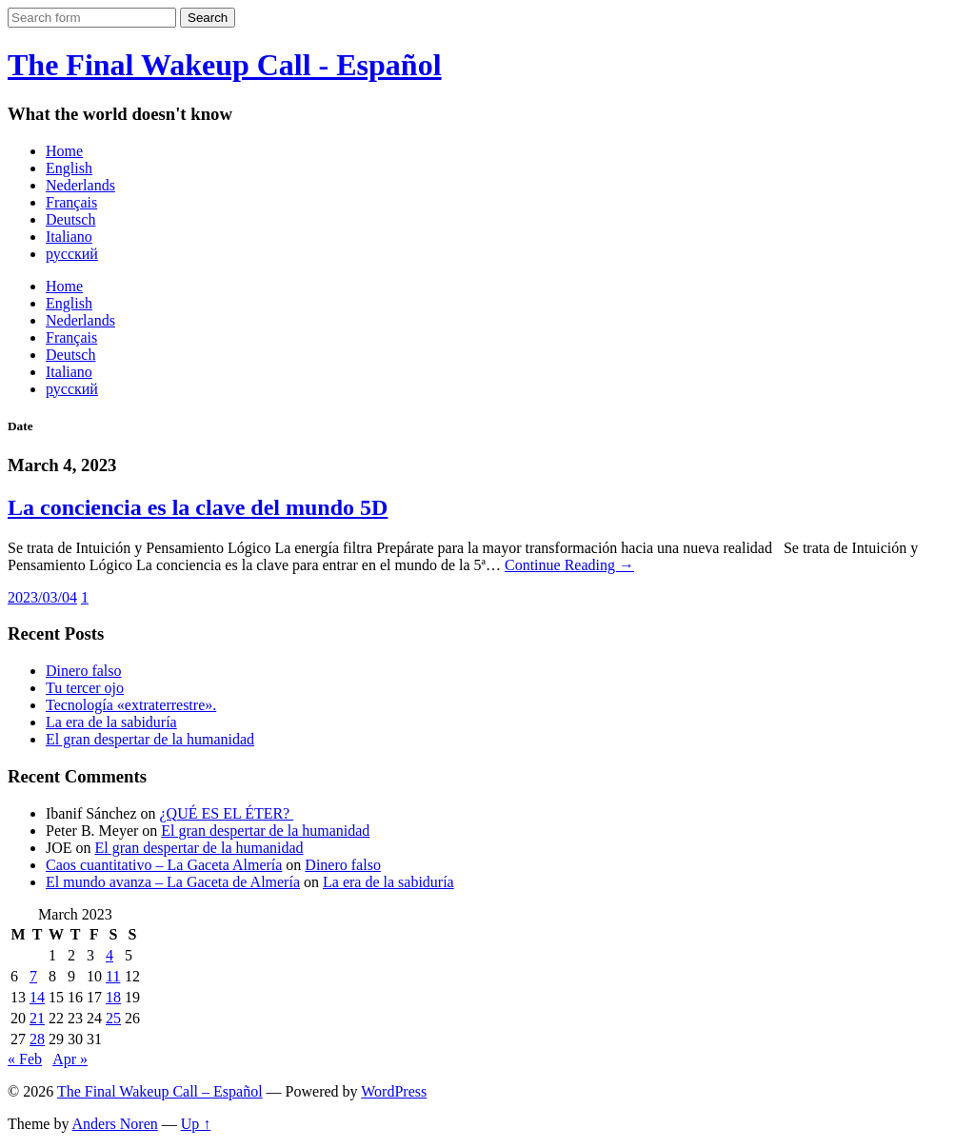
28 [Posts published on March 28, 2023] (37, 1039)
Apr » (70, 1059)
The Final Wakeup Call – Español (160, 1091)
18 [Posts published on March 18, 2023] (113, 997)
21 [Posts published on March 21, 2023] (37, 1018)
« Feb (25, 1059)
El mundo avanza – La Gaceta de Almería (173, 882)
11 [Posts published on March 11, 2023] (113, 976)
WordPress (394, 1091)
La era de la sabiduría (111, 722)
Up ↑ (196, 1124)
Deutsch (70, 219)
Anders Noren (115, 1124)
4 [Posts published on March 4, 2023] (109, 955)
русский (72, 254)
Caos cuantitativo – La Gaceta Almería (164, 865)
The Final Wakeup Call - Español (225, 65)
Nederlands (80, 185)
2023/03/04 (42, 597)
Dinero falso (84, 671)
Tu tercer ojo (85, 688)
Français (71, 202)
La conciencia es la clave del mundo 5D (198, 507)
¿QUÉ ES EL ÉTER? (227, 813)
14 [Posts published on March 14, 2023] (37, 997)
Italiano (69, 236)
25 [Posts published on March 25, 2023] (113, 1018)
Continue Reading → (569, 565)
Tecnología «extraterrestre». (131, 705)
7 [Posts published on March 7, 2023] (33, 976)
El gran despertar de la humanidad (150, 739)
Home (64, 151)
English (69, 168)
